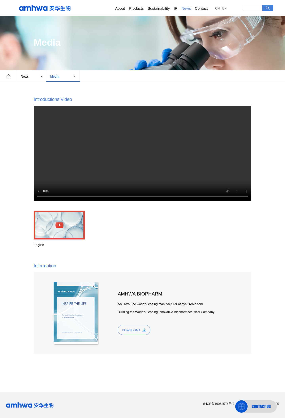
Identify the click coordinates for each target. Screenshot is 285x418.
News (186, 8)
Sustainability (159, 8)
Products (136, 8)
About (120, 8)
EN (224, 8)
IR (176, 8)
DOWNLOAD (131, 330)
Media (54, 76)
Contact (201, 8)
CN (217, 8)
